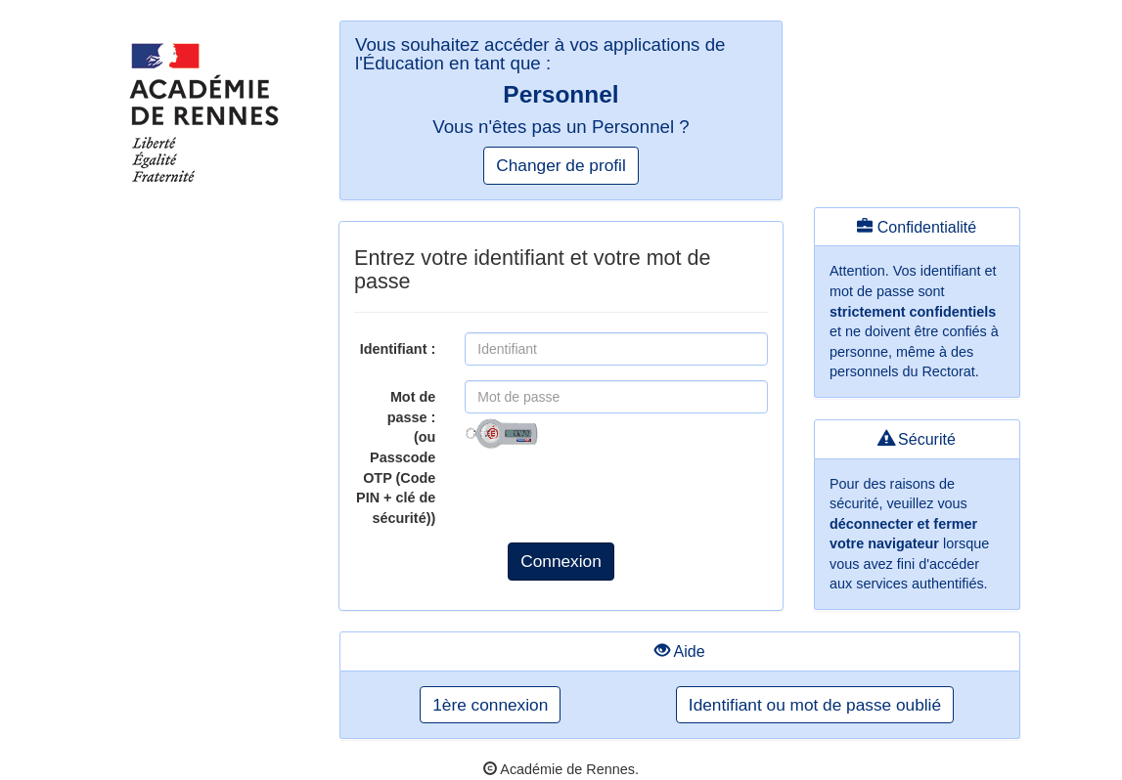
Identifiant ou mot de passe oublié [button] (815, 705)
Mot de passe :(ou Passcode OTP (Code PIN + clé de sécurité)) (395, 457)
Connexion (561, 561)
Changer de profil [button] (560, 165)
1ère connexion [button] (490, 705)
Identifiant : (398, 349)
